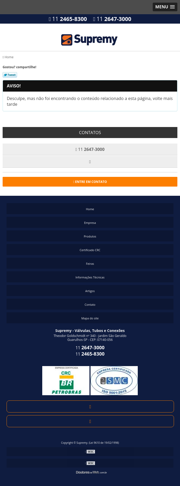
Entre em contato (90, 181)
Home (90, 209)
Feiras (90, 264)
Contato (90, 305)
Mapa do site (90, 318)
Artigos (90, 291)
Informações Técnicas (90, 277)
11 (68, 19)
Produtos (90, 236)
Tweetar (10, 74)
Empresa (90, 223)
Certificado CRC (90, 250)
